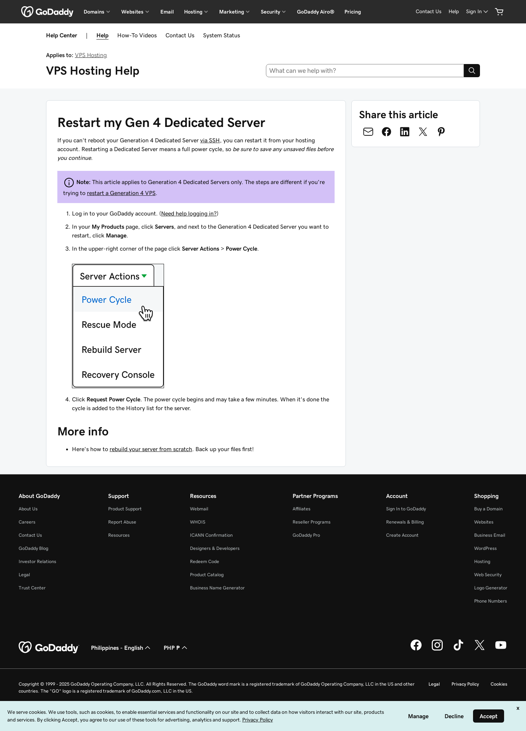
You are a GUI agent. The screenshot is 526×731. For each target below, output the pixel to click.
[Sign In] (477, 11)
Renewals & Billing (405, 522)
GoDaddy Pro (306, 535)
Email (167, 11)
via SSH (210, 140)
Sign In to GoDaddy (406, 508)
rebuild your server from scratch (151, 449)
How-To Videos (137, 35)
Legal (24, 574)
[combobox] (365, 70)
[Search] (472, 70)
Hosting (482, 561)
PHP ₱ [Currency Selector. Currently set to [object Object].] (176, 647)
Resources (119, 535)
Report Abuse (122, 522)
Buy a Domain (488, 508)
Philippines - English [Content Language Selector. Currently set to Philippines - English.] (121, 647)
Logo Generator (490, 587)
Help (102, 35)
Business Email (489, 535)
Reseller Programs (312, 522)
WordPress (485, 548)
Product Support (125, 508)
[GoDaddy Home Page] (49, 647)
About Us (28, 508)
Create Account (402, 535)
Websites (483, 522)
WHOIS (197, 522)
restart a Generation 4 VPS (121, 193)
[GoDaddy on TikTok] (458, 649)
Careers (27, 522)
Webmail (199, 508)
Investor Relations (37, 561)
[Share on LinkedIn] (405, 131)
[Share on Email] (368, 131)
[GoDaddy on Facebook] (416, 649)
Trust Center (32, 587)
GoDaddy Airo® (315, 11)
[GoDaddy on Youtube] (500, 649)
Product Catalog (207, 574)
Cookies (499, 684)
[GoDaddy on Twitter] (479, 649)
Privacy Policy (465, 684)
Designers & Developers (215, 548)
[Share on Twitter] (423, 131)
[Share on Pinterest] (441, 131)
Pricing (352, 11)
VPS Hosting (91, 55)
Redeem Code (204, 561)
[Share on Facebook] (386, 131)
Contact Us (179, 35)
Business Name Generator (217, 587)
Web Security (488, 574)
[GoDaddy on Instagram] (437, 649)
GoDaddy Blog (33, 548)
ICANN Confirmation (211, 535)
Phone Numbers (490, 601)
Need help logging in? (189, 213)
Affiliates (301, 508)
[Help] (454, 11)
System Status (221, 35)
